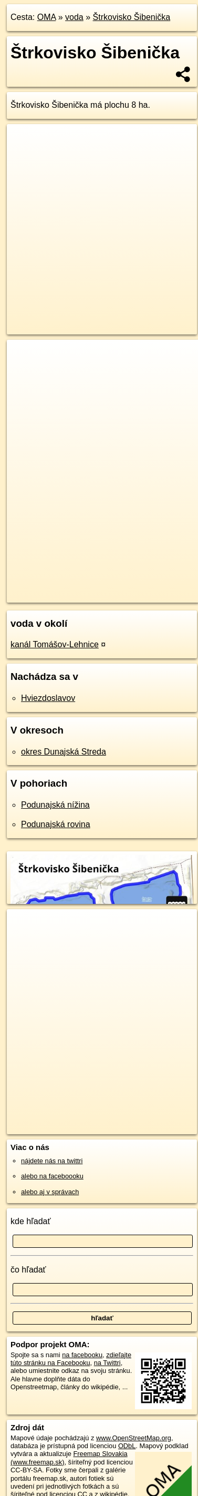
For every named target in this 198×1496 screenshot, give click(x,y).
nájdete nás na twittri (51, 1161)
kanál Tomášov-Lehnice (55, 644)
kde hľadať (31, 1221)
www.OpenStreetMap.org (133, 1438)
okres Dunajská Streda (63, 751)
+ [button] (25, 357)
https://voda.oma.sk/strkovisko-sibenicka (65, 594)
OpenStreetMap (84, 586)
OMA (46, 17)
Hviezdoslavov (48, 698)
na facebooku (82, 1355)
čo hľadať (28, 1269)
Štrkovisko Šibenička (132, 17)
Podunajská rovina (55, 824)
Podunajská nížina (55, 804)
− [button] (25, 374)
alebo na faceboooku (52, 1176)
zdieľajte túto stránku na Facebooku (71, 1359)
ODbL (127, 1446)
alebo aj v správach (50, 1192)
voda (74, 17)
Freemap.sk (138, 586)
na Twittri (107, 1363)
